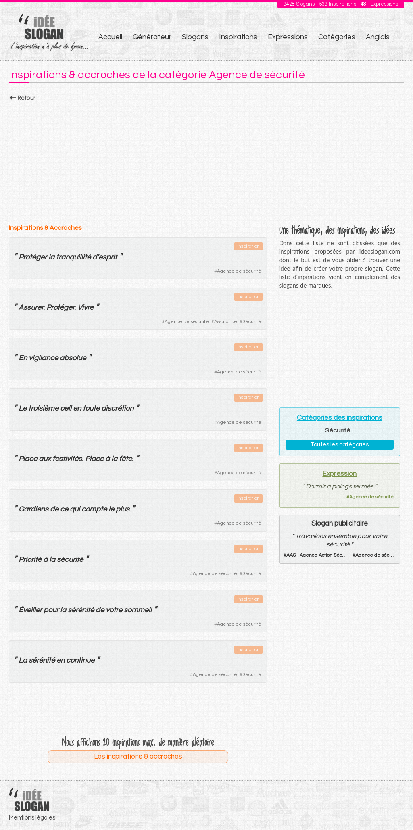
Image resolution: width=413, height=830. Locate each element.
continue (80, 660)
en (77, 408)
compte (94, 509)
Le (23, 408)
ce (64, 509)
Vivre (85, 307)
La (23, 660)
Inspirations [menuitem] (238, 37)
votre (114, 610)
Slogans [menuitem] (195, 37)
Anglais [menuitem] (378, 37)
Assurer (31, 307)
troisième (43, 408)
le (111, 509)
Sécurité (251, 321)
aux (45, 459)
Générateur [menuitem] (152, 37)
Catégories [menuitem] (336, 37)
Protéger (33, 257)
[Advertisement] (206, 160)
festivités (67, 459)
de (54, 509)
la (51, 257)
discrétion (117, 408)
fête (125, 459)
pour (51, 610)
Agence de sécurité (239, 271)
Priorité (30, 559)
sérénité (81, 610)
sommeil (138, 610)
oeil (65, 408)
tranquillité (73, 257)
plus (122, 509)
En (23, 358)
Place (28, 459)
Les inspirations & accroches (138, 756)
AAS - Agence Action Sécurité (319, 555)
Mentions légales (32, 818)
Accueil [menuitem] (110, 37)
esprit (107, 257)
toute (91, 408)
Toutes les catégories (339, 445)
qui (75, 509)
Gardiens (33, 509)
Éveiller (30, 610)
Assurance (225, 321)
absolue (73, 358)
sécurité (70, 559)
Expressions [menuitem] (288, 37)
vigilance (43, 358)
